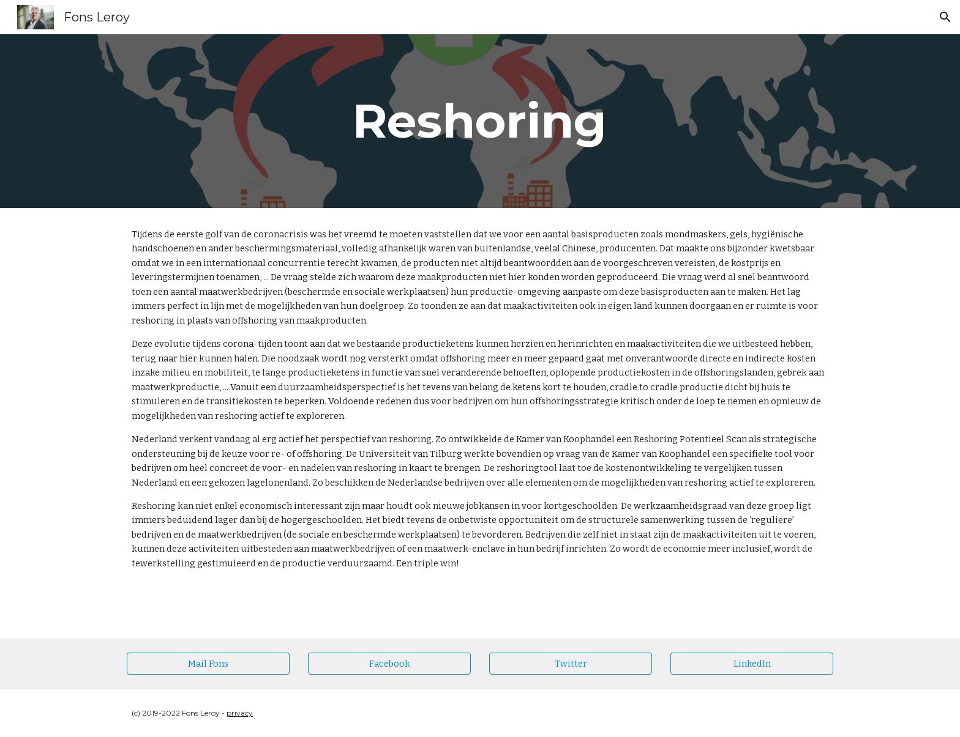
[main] (480, 121)
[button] (945, 17)
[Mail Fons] (208, 663)
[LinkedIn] (752, 663)
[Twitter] (570, 663)
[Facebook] (389, 663)
